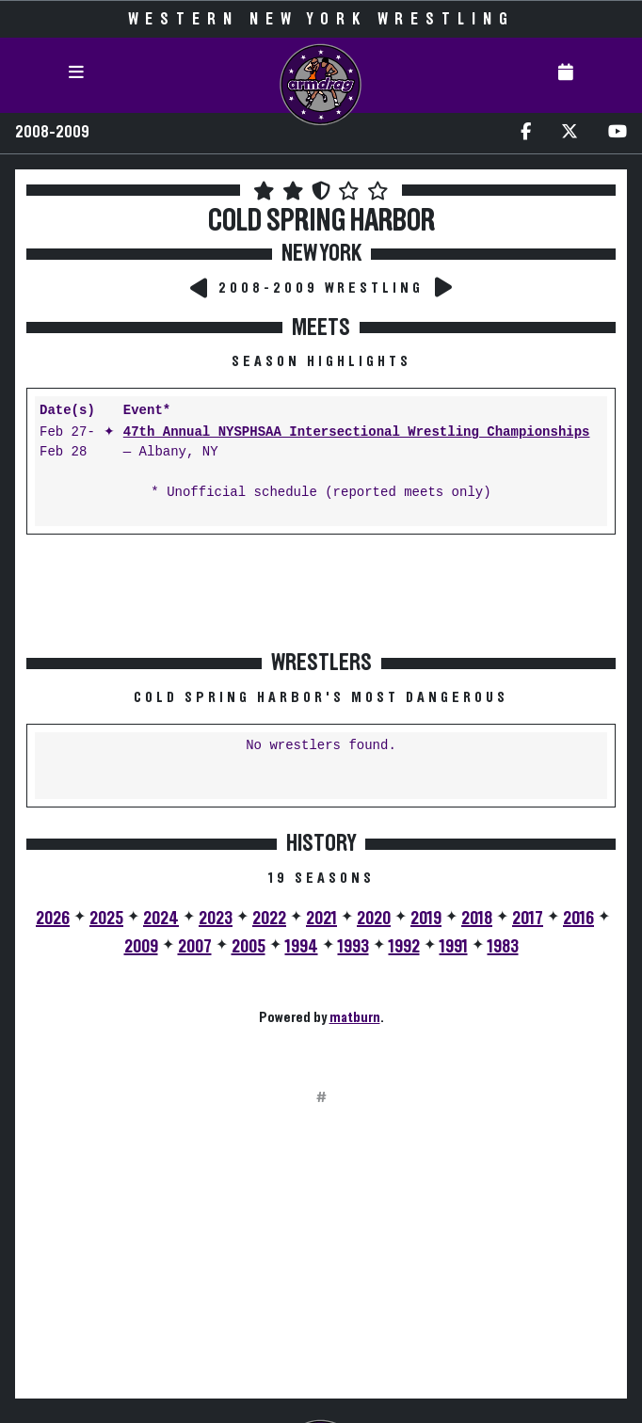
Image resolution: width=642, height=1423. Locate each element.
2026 (53, 918)
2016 (578, 918)
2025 (106, 918)
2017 (527, 918)
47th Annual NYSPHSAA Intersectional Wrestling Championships (356, 432)
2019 (425, 918)
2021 (321, 918)
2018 (476, 918)
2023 (216, 918)
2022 (269, 918)
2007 (195, 946)
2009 (141, 946)
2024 (161, 918)
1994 (301, 946)
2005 (248, 946)
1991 (454, 946)
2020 (374, 918)
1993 (353, 946)
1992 (404, 946)
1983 (503, 946)
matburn (354, 1017)
